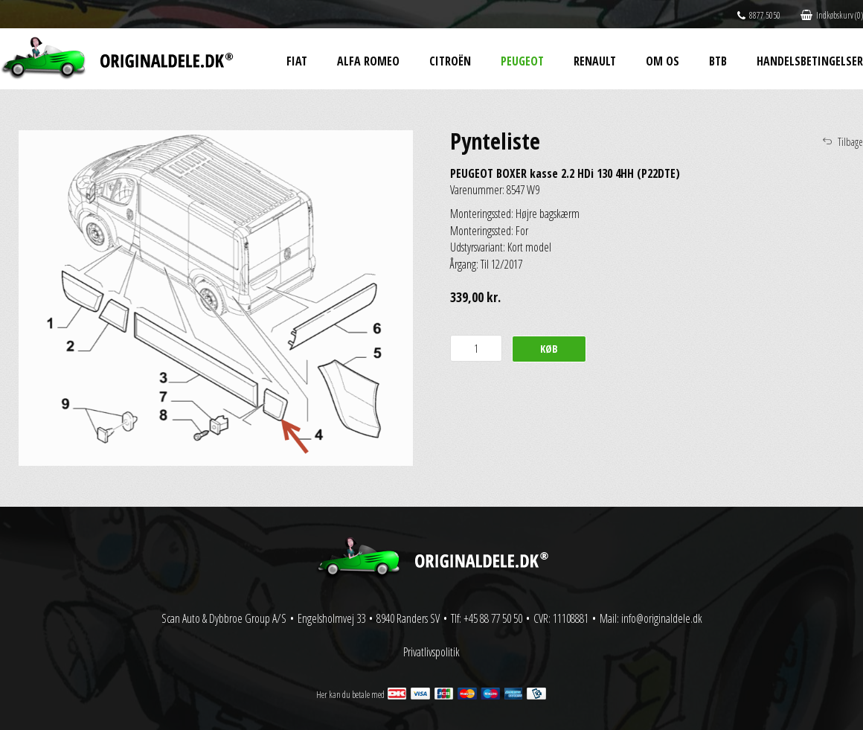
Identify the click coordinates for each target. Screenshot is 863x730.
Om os (662, 61)
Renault (595, 61)
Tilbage (850, 142)
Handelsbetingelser (810, 61)
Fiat (296, 61)
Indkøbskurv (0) (832, 15)
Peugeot (522, 61)
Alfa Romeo (368, 61)
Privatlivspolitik (431, 652)
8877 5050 (758, 15)
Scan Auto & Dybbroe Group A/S (223, 618)
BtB (718, 61)
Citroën (450, 61)
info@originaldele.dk (661, 618)
